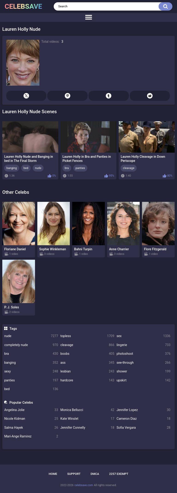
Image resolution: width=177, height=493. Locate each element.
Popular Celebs (21, 402)
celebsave (23, 6)
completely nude (31, 345)
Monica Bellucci (87, 410)
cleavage (87, 345)
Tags (13, 329)
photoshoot (144, 354)
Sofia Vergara (144, 428)
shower (144, 371)
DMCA (95, 474)
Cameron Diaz (144, 419)
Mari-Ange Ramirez (31, 436)
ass (87, 363)
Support (74, 474)
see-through (144, 363)
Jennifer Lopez (144, 410)
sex (144, 336)
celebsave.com (83, 485)
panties (31, 380)
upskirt (144, 380)
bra (31, 354)
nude (31, 336)
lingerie (144, 345)
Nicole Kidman (31, 419)
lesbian (87, 371)
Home (53, 474)
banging (31, 363)
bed (31, 389)
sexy (31, 371)
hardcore (87, 380)
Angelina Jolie (31, 410)
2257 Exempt (118, 474)
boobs (87, 354)
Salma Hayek (31, 428)
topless (87, 336)
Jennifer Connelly (87, 428)
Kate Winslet (87, 419)
